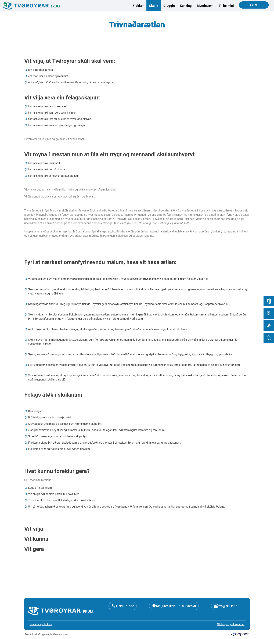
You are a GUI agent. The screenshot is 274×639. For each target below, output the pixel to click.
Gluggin (169, 6)
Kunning (186, 6)
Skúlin (153, 6)
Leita (254, 5)
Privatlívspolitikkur (41, 624)
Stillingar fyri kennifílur (230, 624)
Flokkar (138, 6)
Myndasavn (205, 6)
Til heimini (226, 6)
